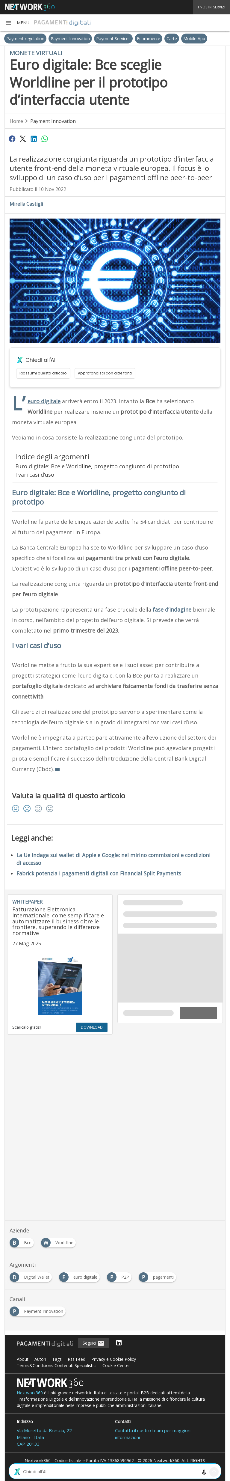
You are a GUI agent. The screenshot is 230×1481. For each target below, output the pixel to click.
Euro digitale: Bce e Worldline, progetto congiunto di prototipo (97, 466)
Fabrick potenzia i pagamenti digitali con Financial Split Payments (98, 873)
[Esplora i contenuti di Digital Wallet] (32, 1275)
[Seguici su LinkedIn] (118, 1343)
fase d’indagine (172, 609)
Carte (172, 38)
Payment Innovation (70, 38)
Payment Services (113, 38)
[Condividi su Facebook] (12, 138)
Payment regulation (25, 38)
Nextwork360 (30, 1393)
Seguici (94, 1343)
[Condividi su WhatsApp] (44, 138)
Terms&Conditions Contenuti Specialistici (56, 1365)
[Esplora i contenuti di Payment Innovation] (39, 1310)
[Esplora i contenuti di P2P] (120, 1275)
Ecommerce (148, 38)
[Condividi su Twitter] (23, 138)
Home (16, 121)
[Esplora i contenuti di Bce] (23, 1241)
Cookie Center (116, 1365)
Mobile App (194, 38)
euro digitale (44, 401)
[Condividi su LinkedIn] (34, 138)
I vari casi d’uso (34, 474)
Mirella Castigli (26, 204)
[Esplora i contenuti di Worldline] (59, 1241)
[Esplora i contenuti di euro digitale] (80, 1275)
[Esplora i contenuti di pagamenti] (158, 1275)
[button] (17, 22)
